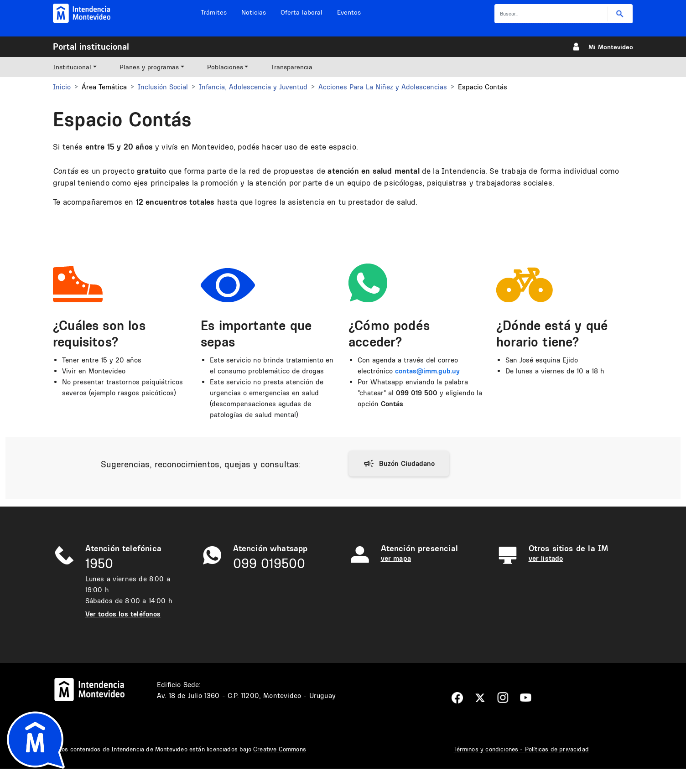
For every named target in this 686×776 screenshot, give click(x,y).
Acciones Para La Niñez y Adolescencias (382, 87)
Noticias (253, 12)
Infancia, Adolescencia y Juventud (253, 87)
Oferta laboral (301, 12)
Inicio (62, 87)
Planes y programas (149, 67)
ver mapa (396, 558)
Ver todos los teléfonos (123, 614)
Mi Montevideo (610, 47)
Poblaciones (225, 67)
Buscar (620, 14)
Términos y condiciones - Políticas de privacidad (521, 749)
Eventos (349, 12)
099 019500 (269, 563)
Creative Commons (279, 749)
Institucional (72, 67)
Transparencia (291, 67)
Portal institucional (91, 46)
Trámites (214, 12)
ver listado (546, 558)
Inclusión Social (163, 87)
